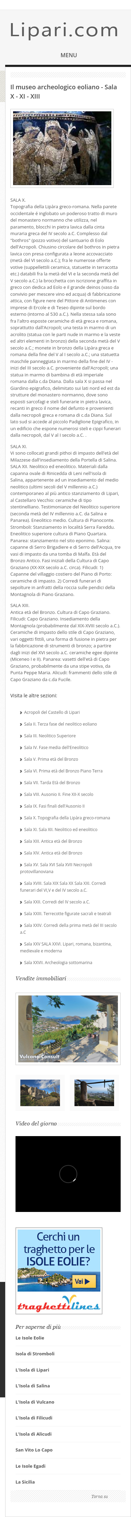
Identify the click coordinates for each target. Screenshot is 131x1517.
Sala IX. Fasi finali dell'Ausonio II (54, 806)
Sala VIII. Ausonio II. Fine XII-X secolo (58, 794)
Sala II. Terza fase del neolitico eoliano (60, 724)
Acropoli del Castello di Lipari (52, 712)
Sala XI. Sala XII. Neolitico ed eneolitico (61, 829)
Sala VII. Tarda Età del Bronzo (52, 783)
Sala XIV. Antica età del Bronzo (53, 853)
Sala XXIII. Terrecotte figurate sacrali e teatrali (67, 914)
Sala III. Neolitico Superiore (50, 736)
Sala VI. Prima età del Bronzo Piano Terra (63, 771)
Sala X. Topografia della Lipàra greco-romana (67, 818)
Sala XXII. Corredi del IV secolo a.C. (57, 902)
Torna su (99, 1496)
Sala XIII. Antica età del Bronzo (53, 841)
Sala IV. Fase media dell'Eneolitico (56, 747)
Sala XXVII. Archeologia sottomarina (58, 962)
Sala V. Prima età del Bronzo (51, 759)
